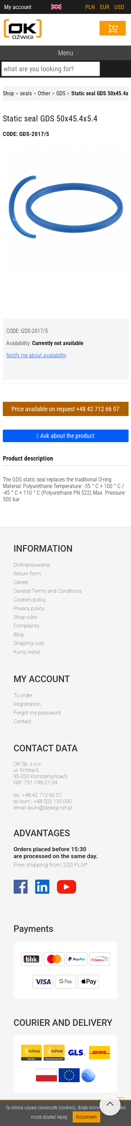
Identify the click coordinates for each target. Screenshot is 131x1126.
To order (23, 695)
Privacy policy (29, 608)
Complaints (26, 626)
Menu (65, 53)
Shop (8, 93)
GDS (60, 93)
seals (26, 93)
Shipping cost (29, 643)
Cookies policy (30, 600)
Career (21, 582)
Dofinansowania (32, 565)
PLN (90, 6)
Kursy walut (27, 652)
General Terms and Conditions (48, 591)
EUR (104, 6)
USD (119, 6)
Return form (27, 573)
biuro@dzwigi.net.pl (50, 808)
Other (44, 93)
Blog (19, 634)
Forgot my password (37, 713)
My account (17, 6)
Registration (27, 704)
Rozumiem (86, 1117)
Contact (22, 721)
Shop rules (25, 617)
